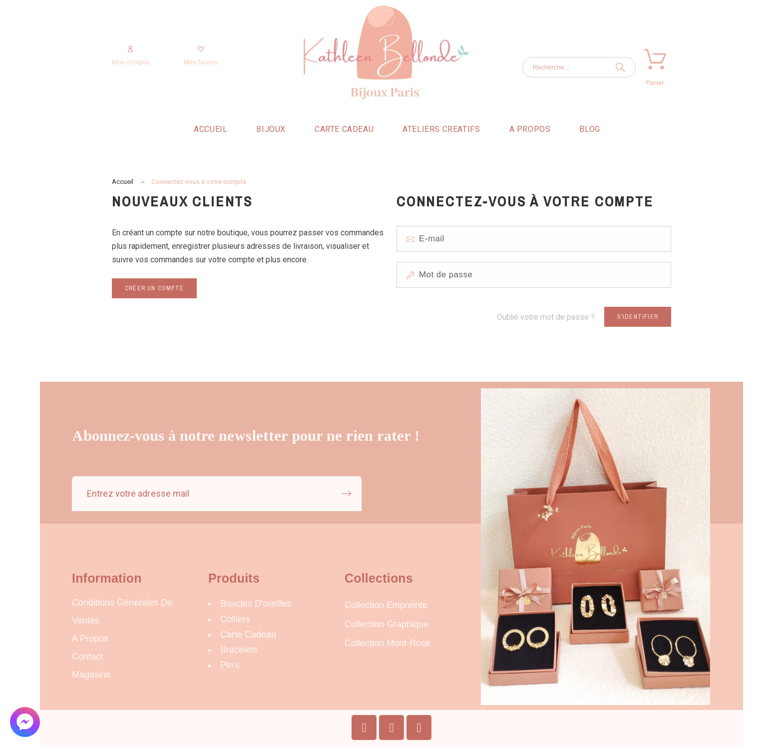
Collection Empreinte (386, 605)
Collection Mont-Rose (387, 643)
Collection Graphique (386, 624)
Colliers (235, 619)
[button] (25, 722)
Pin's (229, 665)
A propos (90, 639)
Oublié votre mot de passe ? (546, 317)
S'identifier (637, 317)
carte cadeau (248, 635)
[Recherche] (579, 67)
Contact (87, 657)
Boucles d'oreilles (256, 604)
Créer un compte (154, 288)
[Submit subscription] (347, 494)
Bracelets (239, 650)
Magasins (91, 675)
